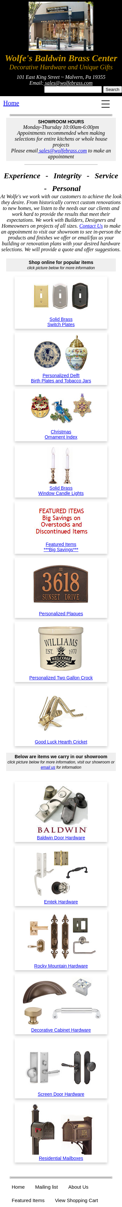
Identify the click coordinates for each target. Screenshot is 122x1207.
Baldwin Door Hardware (61, 835)
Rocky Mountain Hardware (61, 963)
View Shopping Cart (76, 1200)
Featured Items (28, 1200)
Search (112, 89)
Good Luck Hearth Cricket (61, 739)
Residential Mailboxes (61, 1155)
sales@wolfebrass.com (68, 83)
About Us (78, 1187)
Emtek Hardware (61, 899)
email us (48, 767)
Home (11, 103)
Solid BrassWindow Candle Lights (61, 488)
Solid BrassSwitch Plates (61, 319)
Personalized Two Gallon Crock (61, 675)
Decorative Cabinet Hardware (61, 1027)
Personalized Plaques (61, 611)
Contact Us (91, 226)
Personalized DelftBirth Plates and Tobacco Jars (61, 375)
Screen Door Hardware (61, 1091)
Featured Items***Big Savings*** (61, 544)
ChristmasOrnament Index (61, 432)
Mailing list (46, 1187)
